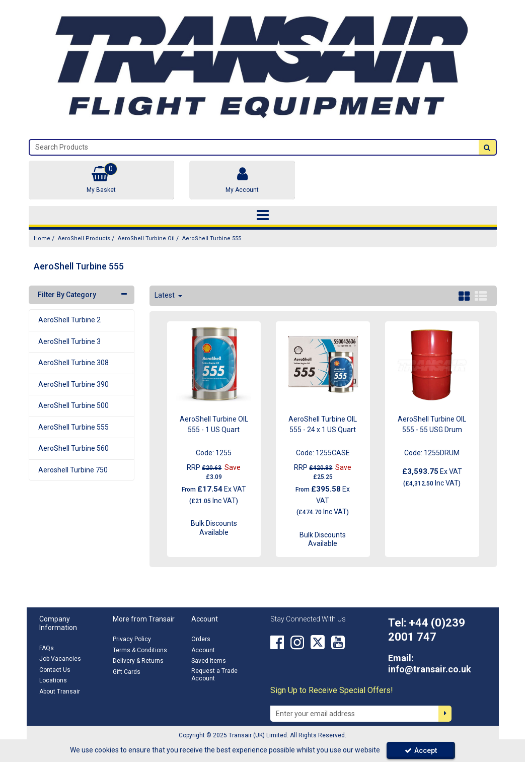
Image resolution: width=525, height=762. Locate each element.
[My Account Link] (242, 180)
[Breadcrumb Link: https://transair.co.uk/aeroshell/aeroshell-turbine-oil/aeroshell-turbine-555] (211, 238)
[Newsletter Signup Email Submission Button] (445, 714)
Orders (200, 639)
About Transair (59, 691)
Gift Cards (126, 671)
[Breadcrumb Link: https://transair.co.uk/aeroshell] (84, 238)
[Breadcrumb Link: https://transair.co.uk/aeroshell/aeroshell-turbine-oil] (146, 238)
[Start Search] (487, 147)
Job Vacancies (60, 658)
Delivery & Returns (138, 660)
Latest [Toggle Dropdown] (165, 295)
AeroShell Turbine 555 (73, 427)
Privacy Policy (132, 639)
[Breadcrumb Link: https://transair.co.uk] (42, 238)
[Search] (254, 147)
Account (203, 650)
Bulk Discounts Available (214, 527)
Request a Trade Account (214, 674)
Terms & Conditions (140, 650)
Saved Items (208, 660)
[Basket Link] (102, 180)
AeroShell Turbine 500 (73, 405)
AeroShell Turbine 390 (73, 384)
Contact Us (54, 669)
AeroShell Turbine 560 (73, 448)
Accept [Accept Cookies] (421, 750)
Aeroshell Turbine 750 (73, 470)
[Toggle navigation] (262, 215)
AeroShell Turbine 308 (73, 363)
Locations (53, 680)
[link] (277, 642)
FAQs (46, 648)
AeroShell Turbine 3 (69, 341)
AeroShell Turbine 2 (69, 320)
